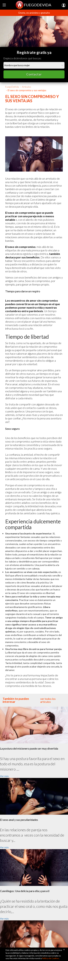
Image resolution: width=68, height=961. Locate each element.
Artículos (26, 86)
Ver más (4, 776)
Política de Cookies (50, 958)
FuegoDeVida (12, 86)
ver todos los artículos (48, 700)
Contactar (34, 74)
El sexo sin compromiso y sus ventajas (27, 90)
